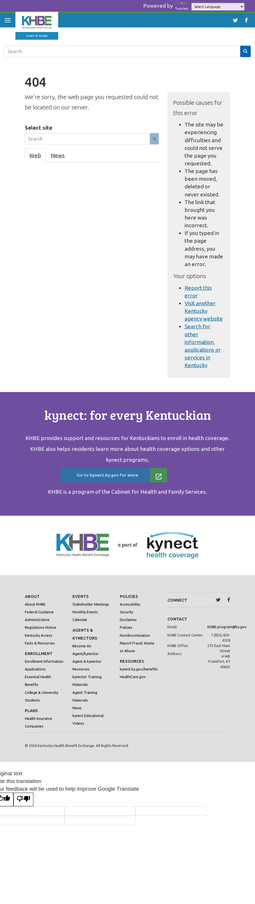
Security (126, 616)
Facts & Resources (40, 647)
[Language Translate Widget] (217, 7)
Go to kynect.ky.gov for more (119, 476)
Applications (35, 674)
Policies (126, 632)
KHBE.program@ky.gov (227, 631)
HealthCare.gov (133, 681)
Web (35, 155)
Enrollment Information (44, 666)
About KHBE (35, 609)
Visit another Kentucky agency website (204, 311)
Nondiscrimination (135, 640)
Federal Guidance (39, 616)
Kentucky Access (38, 640)
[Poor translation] (23, 804)
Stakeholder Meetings (90, 609)
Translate (182, 5)
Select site (38, 127)
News (58, 155)
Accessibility (130, 609)
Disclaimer (128, 624)
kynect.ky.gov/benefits (139, 674)
